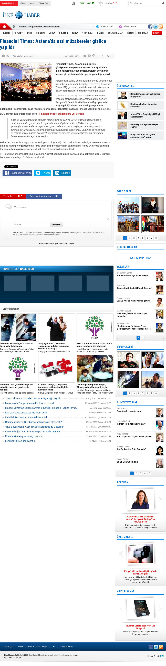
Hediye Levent (135, 448)
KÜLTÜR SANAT (125, 591)
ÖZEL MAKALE (125, 537)
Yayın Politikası (66, 647)
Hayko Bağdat (135, 422)
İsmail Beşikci (135, 460)
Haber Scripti (153, 656)
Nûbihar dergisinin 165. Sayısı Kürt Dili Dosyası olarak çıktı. (140, 630)
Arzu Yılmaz (135, 435)
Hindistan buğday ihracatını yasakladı (143, 105)
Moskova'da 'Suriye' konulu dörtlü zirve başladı (29, 403)
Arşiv (32, 3)
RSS (54, 647)
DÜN (131, 258)
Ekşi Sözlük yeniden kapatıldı (20, 441)
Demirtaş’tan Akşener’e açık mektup (24, 436)
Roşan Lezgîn (135, 299)
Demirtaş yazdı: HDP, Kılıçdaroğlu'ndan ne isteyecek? (33, 422)
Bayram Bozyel (135, 314)
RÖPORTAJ (123, 482)
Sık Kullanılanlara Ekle (37, 647)
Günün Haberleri (9, 3)
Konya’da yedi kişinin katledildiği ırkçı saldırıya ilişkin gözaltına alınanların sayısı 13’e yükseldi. (140, 576)
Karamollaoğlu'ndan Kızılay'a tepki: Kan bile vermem (32, 431)
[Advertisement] (56, 186)
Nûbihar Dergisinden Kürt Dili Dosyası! (39, 26)
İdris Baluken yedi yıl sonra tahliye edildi (26, 417)
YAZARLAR (123, 266)
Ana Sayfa (8, 647)
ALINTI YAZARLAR (127, 402)
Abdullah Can (135, 326)
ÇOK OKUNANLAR (127, 247)
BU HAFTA (140, 258)
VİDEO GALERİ (125, 346)
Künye (23, 3)
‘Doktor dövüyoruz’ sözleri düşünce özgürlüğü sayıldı (32, 398)
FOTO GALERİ (124, 191)
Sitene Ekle (43, 3)
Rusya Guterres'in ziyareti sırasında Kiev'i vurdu (142, 135)
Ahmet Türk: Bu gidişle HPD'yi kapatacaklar (145, 115)
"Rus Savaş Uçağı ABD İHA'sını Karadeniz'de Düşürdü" (34, 426)
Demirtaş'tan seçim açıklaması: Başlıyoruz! (145, 95)
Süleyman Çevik (135, 274)
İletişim (20, 647)
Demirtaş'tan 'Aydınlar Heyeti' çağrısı (144, 125)
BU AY (148, 258)
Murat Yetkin (135, 410)
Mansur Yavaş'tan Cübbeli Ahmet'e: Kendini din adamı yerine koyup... (41, 408)
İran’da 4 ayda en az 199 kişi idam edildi (26, 412)
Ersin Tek (135, 287)
